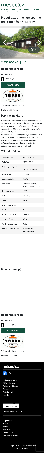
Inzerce (5, 423)
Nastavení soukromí (10, 436)
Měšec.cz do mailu (10, 380)
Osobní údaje (8, 433)
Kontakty (6, 430)
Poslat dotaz (13, 85)
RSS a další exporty (10, 383)
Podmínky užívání (9, 392)
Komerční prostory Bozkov (19, 9)
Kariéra (5, 427)
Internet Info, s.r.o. (30, 446)
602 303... (11, 79)
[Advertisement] (22, 250)
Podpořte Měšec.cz (10, 386)
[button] (40, 5)
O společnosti (8, 420)
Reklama (6, 389)
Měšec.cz (4, 9)
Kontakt (6, 395)
